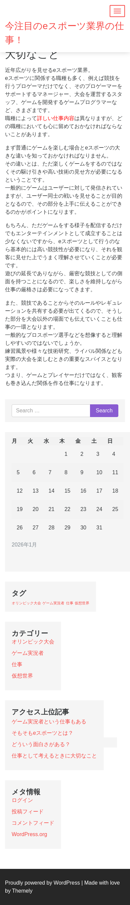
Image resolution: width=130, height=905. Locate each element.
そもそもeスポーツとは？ (42, 733)
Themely (22, 891)
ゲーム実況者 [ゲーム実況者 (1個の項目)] (53, 603)
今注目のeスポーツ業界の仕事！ (64, 33)
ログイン (22, 800)
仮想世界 (22, 676)
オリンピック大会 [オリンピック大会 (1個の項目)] (26, 603)
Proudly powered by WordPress (42, 883)
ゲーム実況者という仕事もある (49, 721)
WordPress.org (29, 834)
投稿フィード (28, 811)
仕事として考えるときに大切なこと (54, 756)
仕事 (17, 664)
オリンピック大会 (33, 641)
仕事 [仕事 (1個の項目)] (69, 603)
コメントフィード (33, 823)
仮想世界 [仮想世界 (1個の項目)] (82, 603)
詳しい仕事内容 (55, 118)
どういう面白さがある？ (41, 744)
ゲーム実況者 (28, 653)
